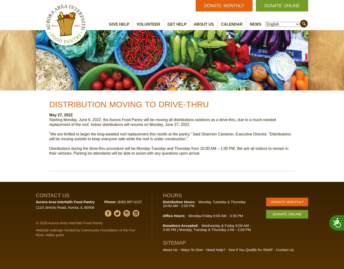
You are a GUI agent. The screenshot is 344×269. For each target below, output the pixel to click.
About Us (204, 24)
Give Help (119, 24)
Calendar (231, 24)
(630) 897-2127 (130, 202)
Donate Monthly (224, 5)
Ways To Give (192, 250)
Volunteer (148, 24)
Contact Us (285, 250)
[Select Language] (282, 24)
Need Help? (215, 250)
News (255, 24)
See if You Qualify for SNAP (251, 250)
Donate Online (282, 5)
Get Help (177, 24)
